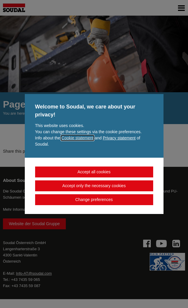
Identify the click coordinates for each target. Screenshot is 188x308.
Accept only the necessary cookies (94, 185)
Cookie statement (77, 138)
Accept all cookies (93, 171)
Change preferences (94, 199)
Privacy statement (119, 138)
